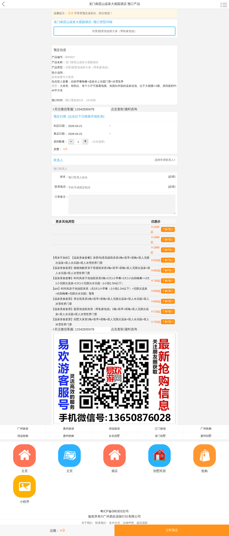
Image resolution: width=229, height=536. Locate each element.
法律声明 (128, 522)
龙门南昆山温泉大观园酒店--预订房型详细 (83, 22)
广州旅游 (22, 428)
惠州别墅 (206, 435)
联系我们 (100, 522)
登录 (70, 13)
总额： (57, 530)
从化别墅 (114, 435)
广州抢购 (206, 428)
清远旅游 (114, 428)
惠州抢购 (68, 435)
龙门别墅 (160, 435)
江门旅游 (160, 428)
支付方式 (114, 522)
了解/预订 (168, 229)
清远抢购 (22, 435)
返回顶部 (141, 522)
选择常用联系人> (165, 159)
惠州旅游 (68, 428)
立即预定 (172, 530)
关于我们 (87, 522)
